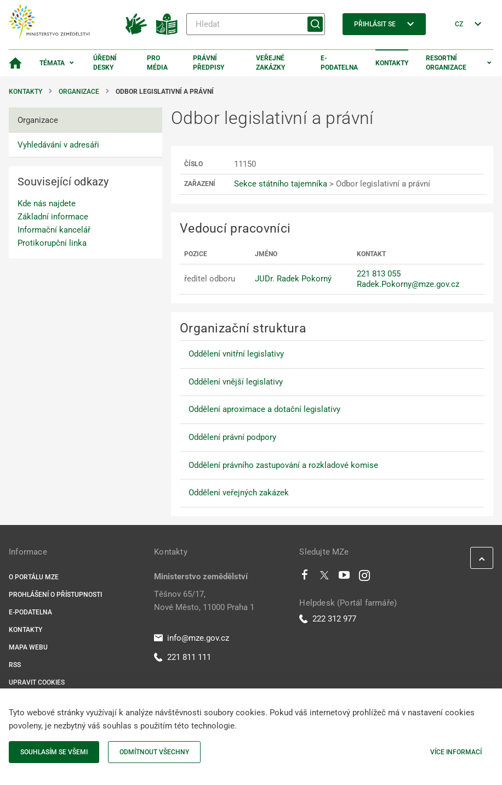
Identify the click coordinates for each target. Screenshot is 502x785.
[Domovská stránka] (15, 63)
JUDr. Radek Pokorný (293, 279)
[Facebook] (304, 578)
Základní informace (53, 217)
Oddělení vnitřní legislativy (236, 354)
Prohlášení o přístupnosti (55, 594)
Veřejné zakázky (270, 62)
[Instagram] (364, 578)
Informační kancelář (54, 230)
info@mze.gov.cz (191, 638)
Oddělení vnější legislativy (236, 382)
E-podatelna (339, 62)
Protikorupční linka (52, 243)
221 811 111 (182, 657)
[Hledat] (255, 24)
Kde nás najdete (47, 203)
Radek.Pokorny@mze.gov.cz (408, 284)
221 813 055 (379, 274)
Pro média (157, 62)
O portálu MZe (34, 577)
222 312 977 (327, 619)
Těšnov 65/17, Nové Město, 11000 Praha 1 (204, 600)
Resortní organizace (446, 62)
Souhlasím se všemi (54, 752)
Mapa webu (28, 647)
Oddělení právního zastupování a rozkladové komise (283, 465)
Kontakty (391, 63)
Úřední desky (105, 62)
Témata (52, 63)
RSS (15, 665)
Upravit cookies (37, 682)
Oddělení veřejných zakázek (239, 493)
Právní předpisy (208, 62)
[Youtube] (344, 578)
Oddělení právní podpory (232, 437)
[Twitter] (324, 578)
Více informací (456, 752)
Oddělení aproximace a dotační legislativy (264, 409)
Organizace (79, 91)
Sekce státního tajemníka (280, 184)
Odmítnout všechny (154, 752)
